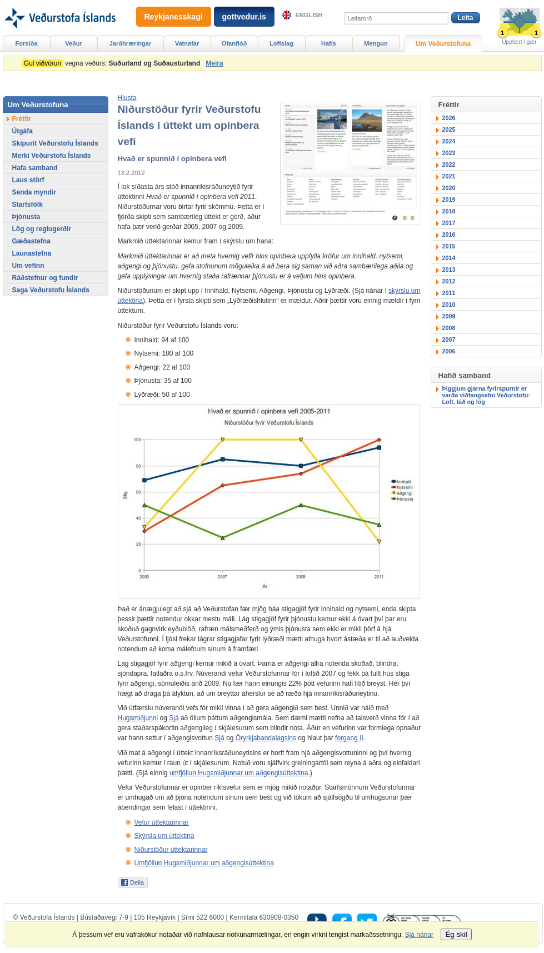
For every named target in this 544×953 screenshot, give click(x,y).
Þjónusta (26, 217)
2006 (449, 351)
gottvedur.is (244, 16)
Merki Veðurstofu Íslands (51, 155)
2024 (449, 141)
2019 (449, 199)
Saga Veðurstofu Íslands (50, 290)
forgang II (349, 738)
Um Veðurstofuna (443, 44)
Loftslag (281, 43)
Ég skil (456, 934)
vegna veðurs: (113, 63)
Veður (73, 43)
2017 (449, 222)
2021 (449, 176)
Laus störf (28, 180)
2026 (449, 117)
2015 (449, 246)
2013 (449, 269)
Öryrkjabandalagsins (266, 738)
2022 (449, 164)
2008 (449, 328)
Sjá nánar (419, 935)
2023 (449, 152)
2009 (449, 316)
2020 (449, 187)
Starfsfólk (27, 204)
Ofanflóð (234, 43)
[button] (127, 98)
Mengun (375, 43)
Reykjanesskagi (173, 16)
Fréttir (22, 119)
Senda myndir (34, 192)
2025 (449, 129)
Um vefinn (28, 266)
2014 (449, 258)
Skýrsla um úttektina (164, 836)
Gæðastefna (31, 241)
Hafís (328, 43)
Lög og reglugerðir (42, 229)
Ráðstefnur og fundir (45, 278)
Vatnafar (187, 43)
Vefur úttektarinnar (161, 822)
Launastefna (32, 253)
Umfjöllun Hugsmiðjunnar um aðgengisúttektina (204, 863)
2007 (449, 339)
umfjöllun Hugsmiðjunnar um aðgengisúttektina (238, 773)
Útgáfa (22, 131)
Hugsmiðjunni (138, 718)
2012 (449, 281)
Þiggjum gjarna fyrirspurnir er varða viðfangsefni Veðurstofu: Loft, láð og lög (486, 395)
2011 (449, 293)
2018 (449, 211)
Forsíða (27, 43)
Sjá (173, 718)
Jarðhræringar (130, 43)
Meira (214, 63)
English (309, 15)
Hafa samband (35, 168)
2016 (449, 234)
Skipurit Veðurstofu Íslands (55, 143)
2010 (449, 304)
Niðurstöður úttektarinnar (171, 850)
